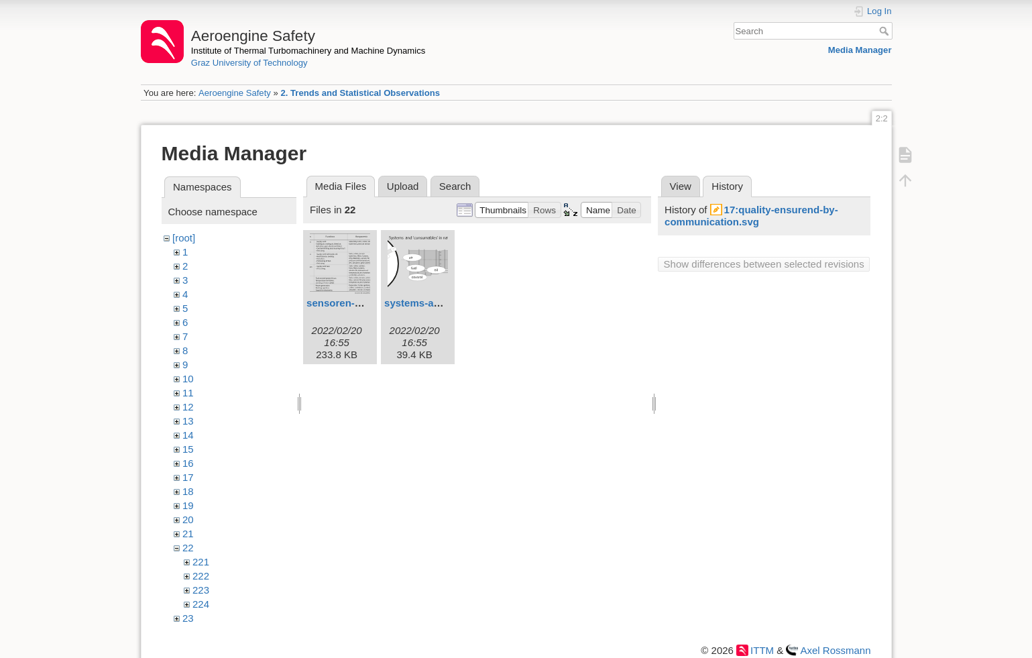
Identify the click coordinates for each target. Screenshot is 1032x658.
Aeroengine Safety (234, 93)
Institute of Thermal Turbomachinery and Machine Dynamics (308, 51)
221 (200, 561)
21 (188, 533)
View (680, 186)
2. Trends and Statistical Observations (360, 93)
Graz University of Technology (249, 63)
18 (188, 491)
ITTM (762, 650)
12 (188, 407)
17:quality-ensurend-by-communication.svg (751, 215)
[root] (183, 237)
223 (200, 590)
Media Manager (860, 50)
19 (188, 505)
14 (188, 435)
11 (188, 392)
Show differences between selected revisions (764, 264)
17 (188, 477)
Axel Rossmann (835, 650)
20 (188, 519)
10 (188, 378)
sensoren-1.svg (343, 303)
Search (885, 31)
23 (188, 618)
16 (188, 463)
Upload (403, 186)
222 (200, 576)
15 (188, 449)
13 (188, 421)
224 (200, 604)
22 (188, 547)
